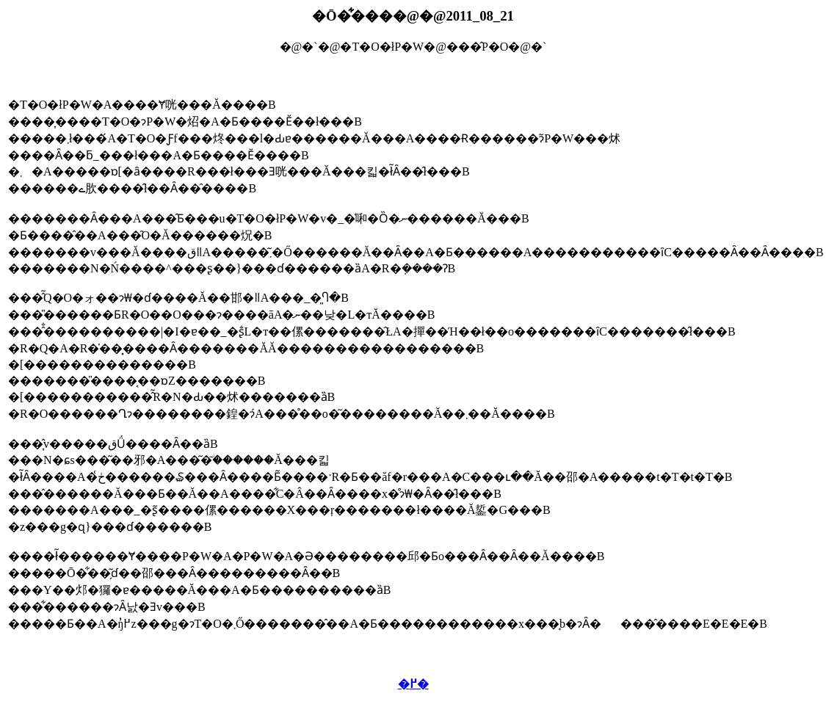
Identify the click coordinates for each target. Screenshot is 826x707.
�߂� (413, 684)
